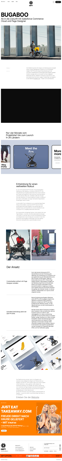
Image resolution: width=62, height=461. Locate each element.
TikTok (55, 451)
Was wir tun (3, 1)
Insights (12, 1)
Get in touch (46, 447)
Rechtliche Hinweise (4, 459)
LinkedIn (51, 451)
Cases (9, 1)
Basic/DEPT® (17, 445)
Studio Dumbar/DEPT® (19, 450)
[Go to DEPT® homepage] (31, 3)
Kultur (17, 1)
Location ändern (5, 451)
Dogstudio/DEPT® (18, 447)
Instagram (46, 451)
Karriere (31, 450)
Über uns (31, 447)
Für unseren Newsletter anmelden (49, 444)
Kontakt (58, 2)
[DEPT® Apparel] (31, 456)
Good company (33, 449)
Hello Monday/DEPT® (19, 449)
